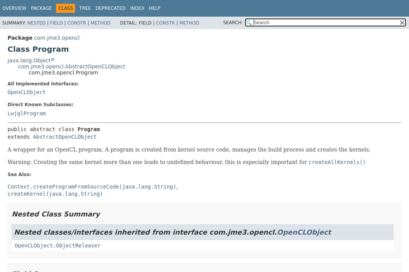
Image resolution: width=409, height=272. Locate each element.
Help (155, 8)
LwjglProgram (27, 113)
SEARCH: (233, 22)
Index (137, 8)
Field (56, 23)
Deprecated (111, 8)
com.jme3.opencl (56, 38)
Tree (85, 8)
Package (41, 8)
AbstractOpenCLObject (65, 137)
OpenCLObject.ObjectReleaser (58, 246)
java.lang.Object (29, 60)
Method (101, 23)
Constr (76, 23)
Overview (14, 8)
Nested (36, 23)
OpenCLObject (27, 92)
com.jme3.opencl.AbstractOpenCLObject (71, 66)
